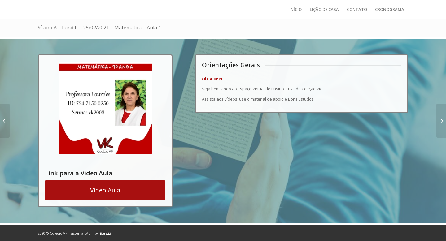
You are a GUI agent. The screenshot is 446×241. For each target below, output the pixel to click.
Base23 (105, 233)
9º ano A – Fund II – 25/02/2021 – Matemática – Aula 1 (99, 27)
